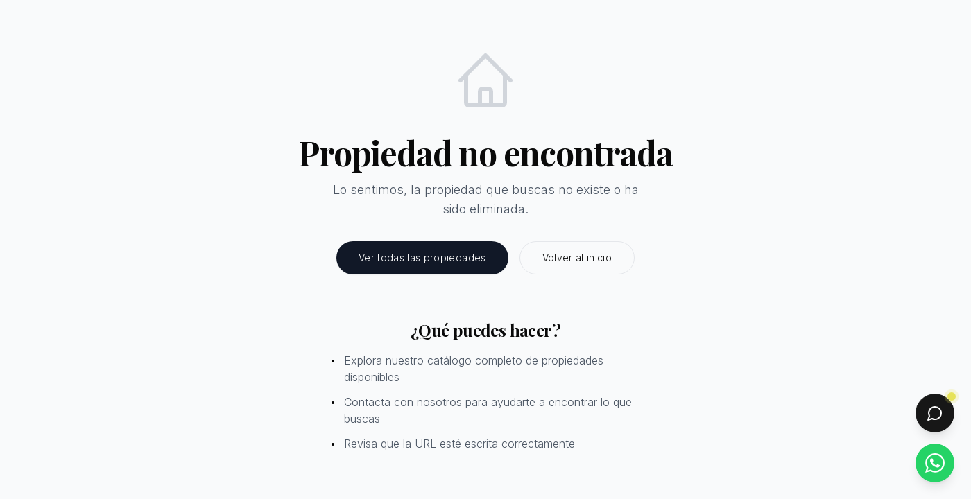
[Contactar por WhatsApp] (935, 463)
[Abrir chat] (935, 413)
